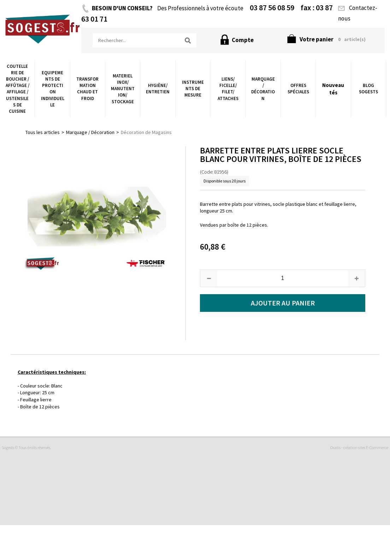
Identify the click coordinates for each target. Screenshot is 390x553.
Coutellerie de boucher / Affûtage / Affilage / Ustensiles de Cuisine (17, 88)
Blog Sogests (368, 88)
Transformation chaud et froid (87, 88)
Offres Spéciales (298, 88)
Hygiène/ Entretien (158, 88)
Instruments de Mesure (193, 88)
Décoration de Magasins (146, 132)
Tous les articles (42, 132)
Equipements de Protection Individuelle (52, 89)
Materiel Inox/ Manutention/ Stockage (123, 89)
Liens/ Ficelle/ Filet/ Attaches (228, 88)
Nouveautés (333, 89)
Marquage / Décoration (263, 88)
